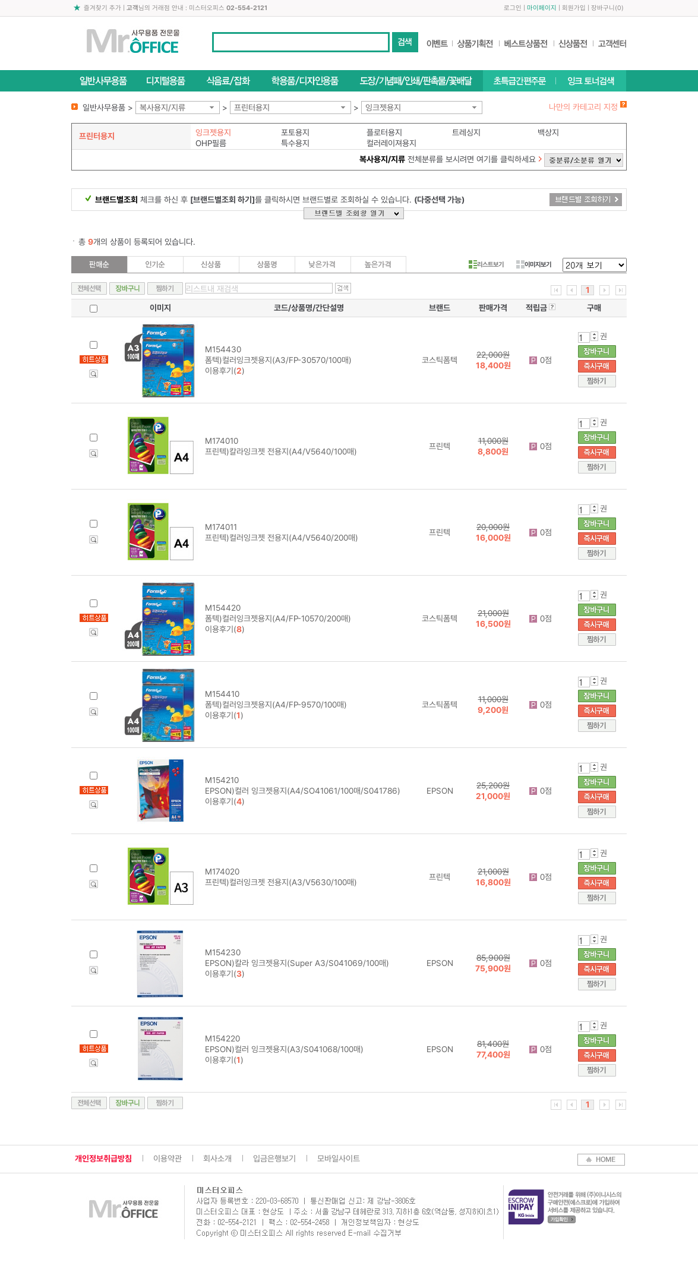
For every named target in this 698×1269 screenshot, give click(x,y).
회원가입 (574, 8)
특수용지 (295, 143)
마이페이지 (542, 8)
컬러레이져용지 (391, 143)
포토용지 (295, 132)
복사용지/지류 (162, 107)
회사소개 (217, 1158)
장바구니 (603, 8)
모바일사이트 (338, 1158)
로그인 (513, 8)
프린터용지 (252, 107)
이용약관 (167, 1158)
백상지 (548, 132)
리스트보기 (486, 264)
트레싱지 (466, 132)
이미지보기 (533, 264)
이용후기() (225, 370)
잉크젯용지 (383, 107)
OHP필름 (210, 143)
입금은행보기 (274, 1158)
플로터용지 (384, 132)
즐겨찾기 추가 (102, 8)
